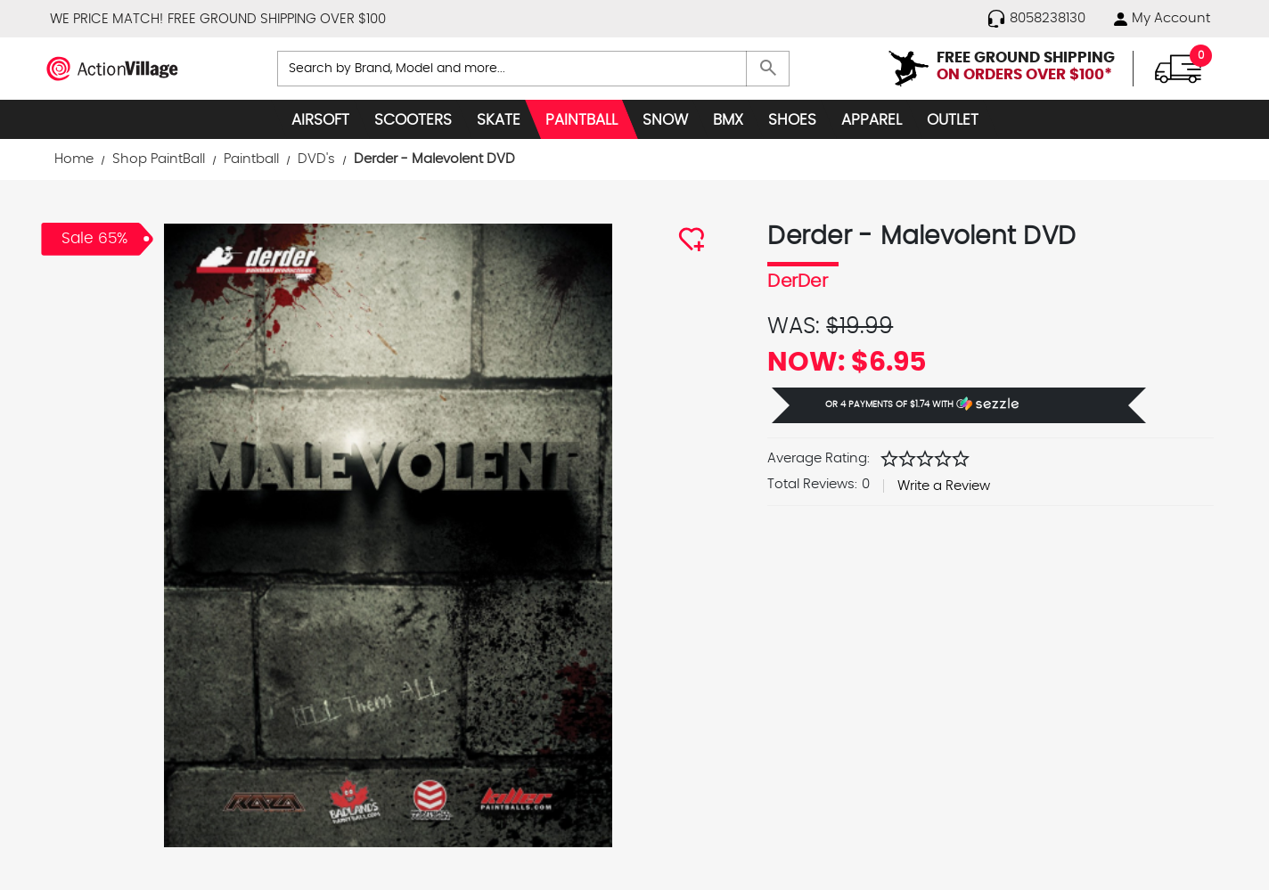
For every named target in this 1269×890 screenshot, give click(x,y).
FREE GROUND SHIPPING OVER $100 (277, 19)
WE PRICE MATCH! (106, 19)
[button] (959, 405)
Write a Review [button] (943, 486)
